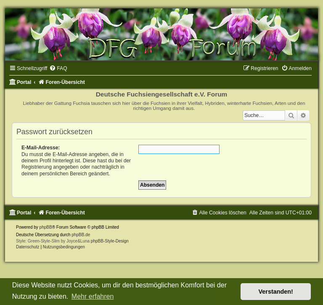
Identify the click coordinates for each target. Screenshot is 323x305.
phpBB (46, 227)
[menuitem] (58, 68)
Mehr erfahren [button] (92, 296)
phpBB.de (80, 234)
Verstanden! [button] (276, 291)
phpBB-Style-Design (110, 241)
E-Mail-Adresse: (40, 148)
